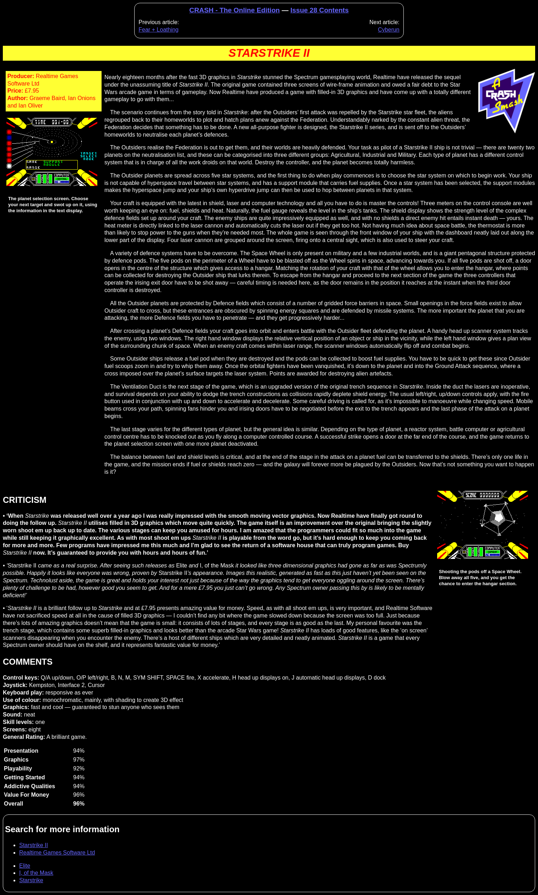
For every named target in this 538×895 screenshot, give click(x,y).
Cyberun (388, 30)
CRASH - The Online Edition (234, 10)
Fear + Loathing (158, 30)
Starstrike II (33, 845)
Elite (24, 866)
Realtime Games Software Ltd (57, 853)
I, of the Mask (36, 873)
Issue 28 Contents (319, 10)
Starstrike (31, 880)
